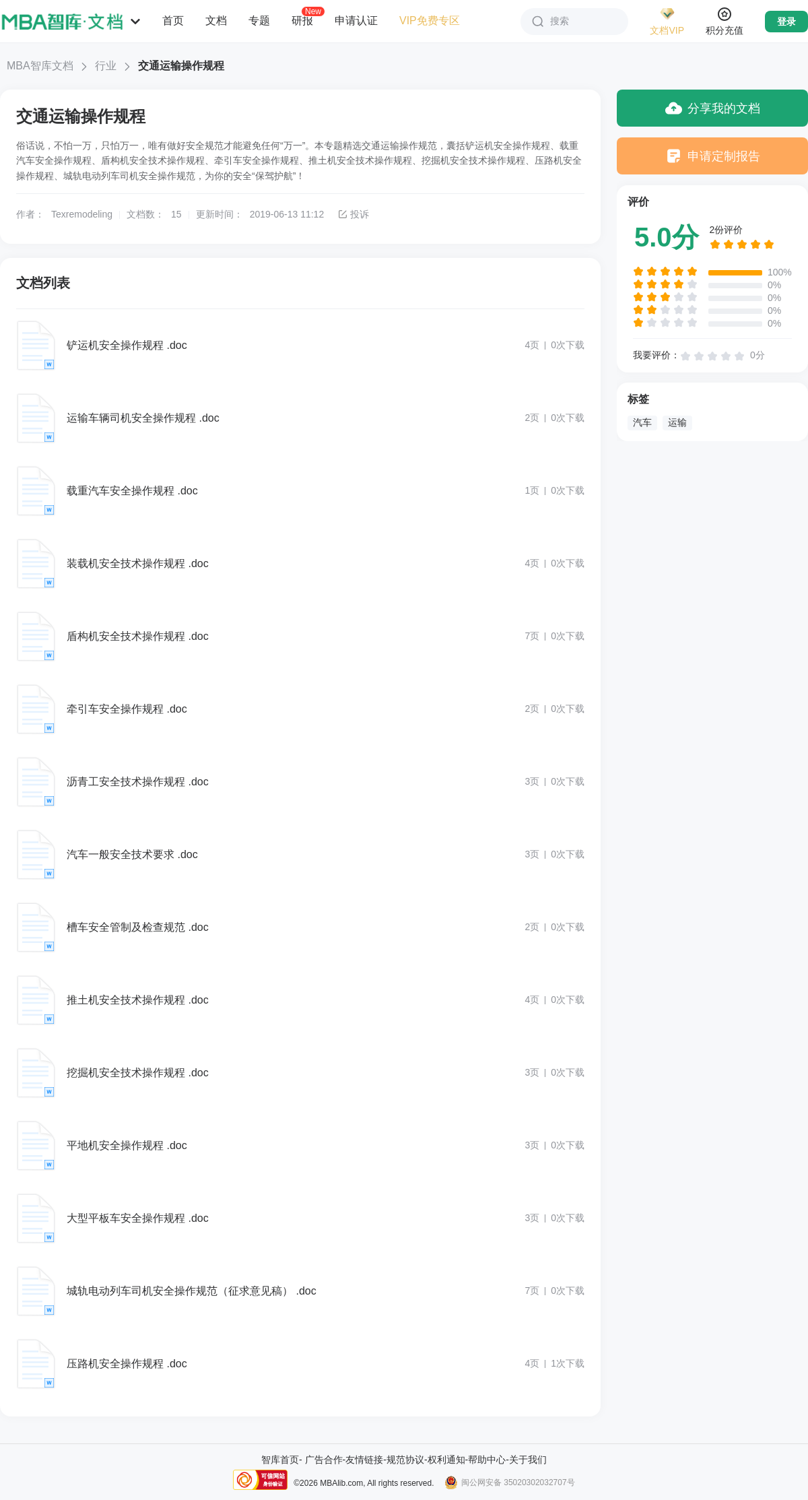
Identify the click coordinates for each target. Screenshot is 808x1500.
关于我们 (528, 1459)
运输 (677, 422)
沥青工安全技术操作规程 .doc (138, 781)
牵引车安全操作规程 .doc (127, 709)
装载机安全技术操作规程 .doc (138, 563)
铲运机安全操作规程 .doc (127, 345)
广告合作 (324, 1459)
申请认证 (356, 20)
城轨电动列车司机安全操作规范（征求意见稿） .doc (191, 1291)
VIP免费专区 (429, 20)
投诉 (353, 214)
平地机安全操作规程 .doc (127, 1145)
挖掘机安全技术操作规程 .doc (138, 1072)
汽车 (642, 422)
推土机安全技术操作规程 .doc (138, 1000)
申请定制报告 (712, 156)
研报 (302, 20)
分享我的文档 (712, 108)
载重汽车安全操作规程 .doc (132, 490)
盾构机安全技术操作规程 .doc (138, 636)
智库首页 (280, 1459)
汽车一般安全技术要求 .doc (132, 854)
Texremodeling (81, 214)
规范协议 (405, 1459)
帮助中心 (487, 1459)
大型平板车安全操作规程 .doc (138, 1218)
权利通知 (446, 1459)
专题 (259, 20)
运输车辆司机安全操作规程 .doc (143, 418)
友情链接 (364, 1459)
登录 (786, 21)
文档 (216, 20)
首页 (173, 20)
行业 (105, 65)
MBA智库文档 (40, 65)
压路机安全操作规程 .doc (127, 1363)
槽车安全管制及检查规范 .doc (138, 927)
